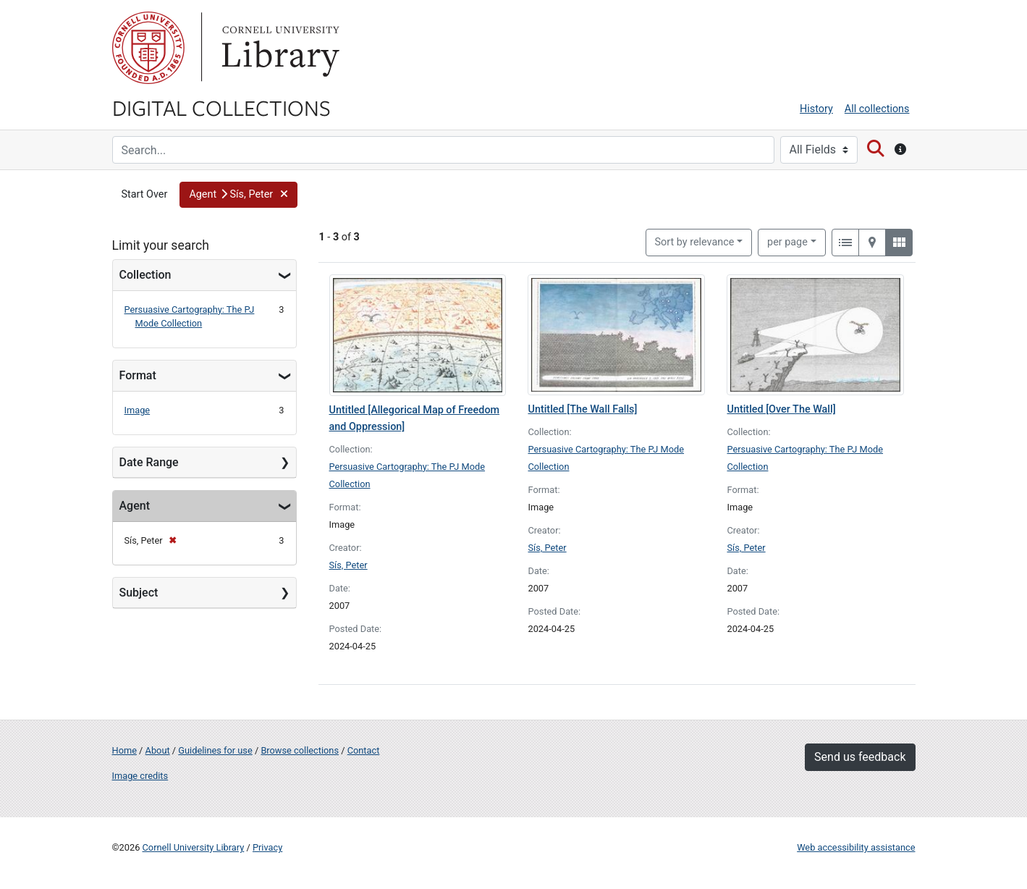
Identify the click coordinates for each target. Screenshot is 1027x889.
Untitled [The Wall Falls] (582, 409)
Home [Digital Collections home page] (124, 750)
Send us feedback (859, 757)
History (816, 109)
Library (279, 48)
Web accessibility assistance (856, 847)
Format (137, 375)
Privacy (267, 847)
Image (137, 410)
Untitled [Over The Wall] (781, 409)
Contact (363, 750)
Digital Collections (221, 107)
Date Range (149, 462)
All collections (877, 109)
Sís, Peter (348, 565)
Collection (145, 275)
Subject (139, 592)
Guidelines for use (215, 750)
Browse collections (300, 750)
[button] (238, 195)
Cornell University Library (194, 847)
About (157, 750)
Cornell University (148, 48)
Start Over (145, 194)
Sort (695, 242)
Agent (134, 506)
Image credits (140, 775)
